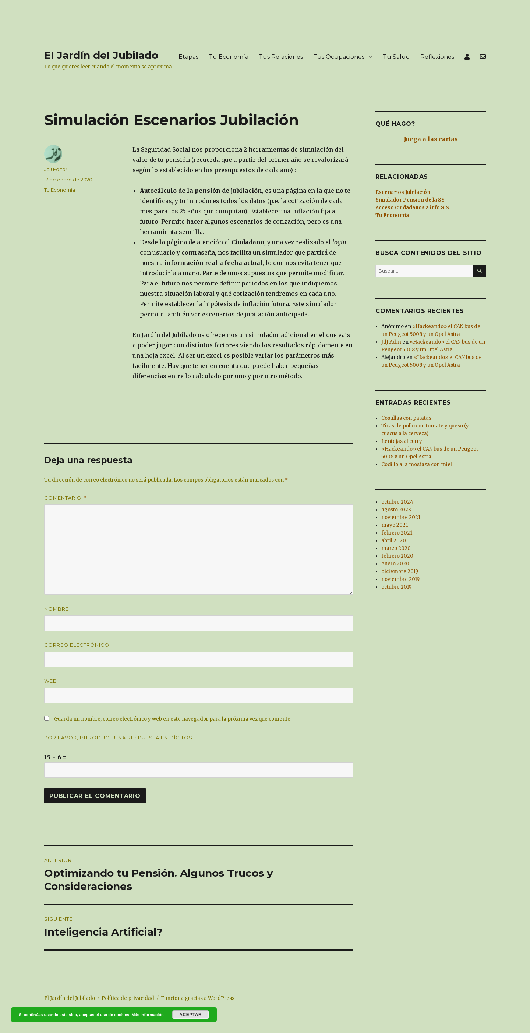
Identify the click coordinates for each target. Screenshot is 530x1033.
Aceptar (190, 1014)
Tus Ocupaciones (338, 56)
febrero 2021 (396, 533)
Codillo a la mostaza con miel (416, 464)
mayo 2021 (394, 525)
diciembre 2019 (399, 571)
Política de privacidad (128, 998)
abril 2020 (393, 540)
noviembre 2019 (400, 579)
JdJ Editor (55, 169)
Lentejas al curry (401, 441)
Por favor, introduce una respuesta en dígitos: (119, 738)
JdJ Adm (391, 342)
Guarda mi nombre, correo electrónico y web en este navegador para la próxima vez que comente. (173, 719)
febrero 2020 (397, 556)
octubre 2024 (397, 502)
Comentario (65, 498)
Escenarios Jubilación (402, 192)
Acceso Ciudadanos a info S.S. (413, 208)
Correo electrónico (76, 645)
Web (50, 681)
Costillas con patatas (406, 418)
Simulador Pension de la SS (410, 200)
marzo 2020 (396, 548)
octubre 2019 (396, 587)
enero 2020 (395, 564)
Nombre (56, 609)
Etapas (188, 56)
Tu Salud (396, 56)
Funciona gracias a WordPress (197, 998)
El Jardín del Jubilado (101, 55)
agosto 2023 (396, 510)
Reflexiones (437, 56)
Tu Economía (228, 56)
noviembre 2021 (400, 517)
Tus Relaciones (281, 56)
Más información (147, 1014)
